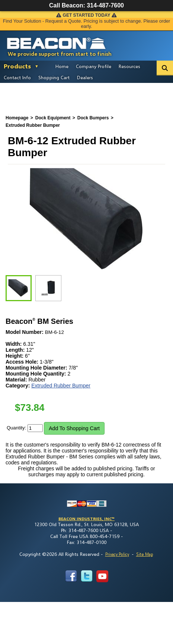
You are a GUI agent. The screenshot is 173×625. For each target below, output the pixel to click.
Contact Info (17, 77)
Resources (129, 66)
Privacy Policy (117, 554)
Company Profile (93, 66)
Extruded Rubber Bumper (60, 386)
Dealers (85, 77)
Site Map (144, 554)
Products (17, 66)
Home (61, 66)
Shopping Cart (54, 77)
